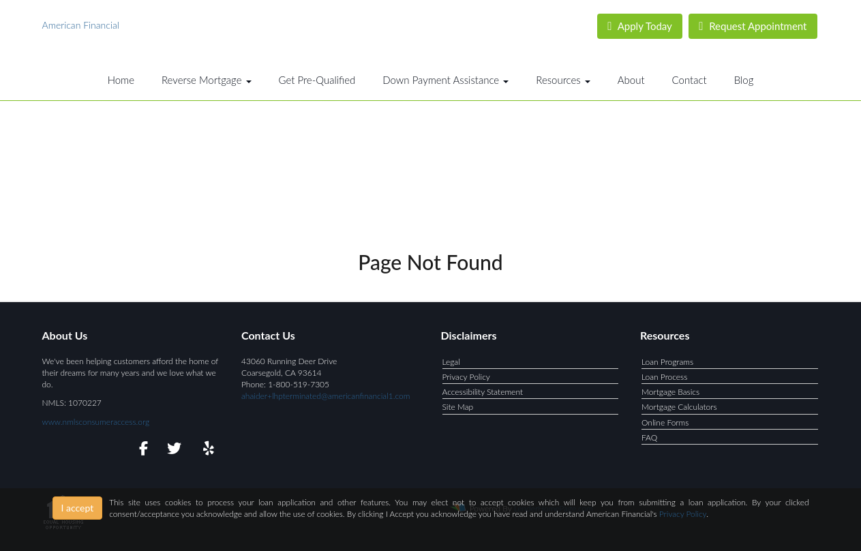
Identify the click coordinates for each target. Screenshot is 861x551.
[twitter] (172, 450)
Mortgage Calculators (679, 407)
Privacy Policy (466, 377)
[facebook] (139, 450)
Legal (451, 362)
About (631, 80)
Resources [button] (563, 80)
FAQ (649, 437)
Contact (689, 80)
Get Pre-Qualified (317, 80)
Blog (744, 80)
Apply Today (639, 26)
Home (121, 80)
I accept (77, 507)
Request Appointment (752, 26)
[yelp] (205, 450)
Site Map (458, 407)
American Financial (80, 25)
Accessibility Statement (483, 392)
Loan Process (664, 377)
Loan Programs (667, 362)
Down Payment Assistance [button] (445, 80)
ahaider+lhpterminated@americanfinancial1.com (325, 396)
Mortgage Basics (670, 392)
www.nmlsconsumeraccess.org (96, 422)
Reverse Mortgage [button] (207, 80)
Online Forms (665, 422)
